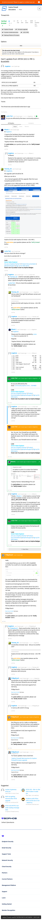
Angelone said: (17, 467)
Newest (27, 126)
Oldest (15, 126)
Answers (31, 123)
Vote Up (5, 149)
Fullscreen (37, 369)
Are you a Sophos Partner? (12, 264)
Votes (20, 126)
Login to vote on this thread (9, 23)
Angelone (7, 66)
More (20, 9)
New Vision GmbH (9, 611)
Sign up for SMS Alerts (22, 266)
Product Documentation (28, 264)
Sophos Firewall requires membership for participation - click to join (21, 917)
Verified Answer (3, 22)
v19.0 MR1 (26, 32)
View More (25, 549)
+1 (39, 378)
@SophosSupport (9, 266)
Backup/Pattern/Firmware (11, 35)
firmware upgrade (22, 29)
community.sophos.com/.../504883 (25, 385)
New (39, 8)
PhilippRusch (9, 555)
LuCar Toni (9, 116)
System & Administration (11, 32)
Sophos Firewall (8, 29)
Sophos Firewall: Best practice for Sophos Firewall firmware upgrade (24, 759)
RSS (21, 46)
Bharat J (7, 129)
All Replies (11, 123)
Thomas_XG (8, 169)
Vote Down (7, 149)
